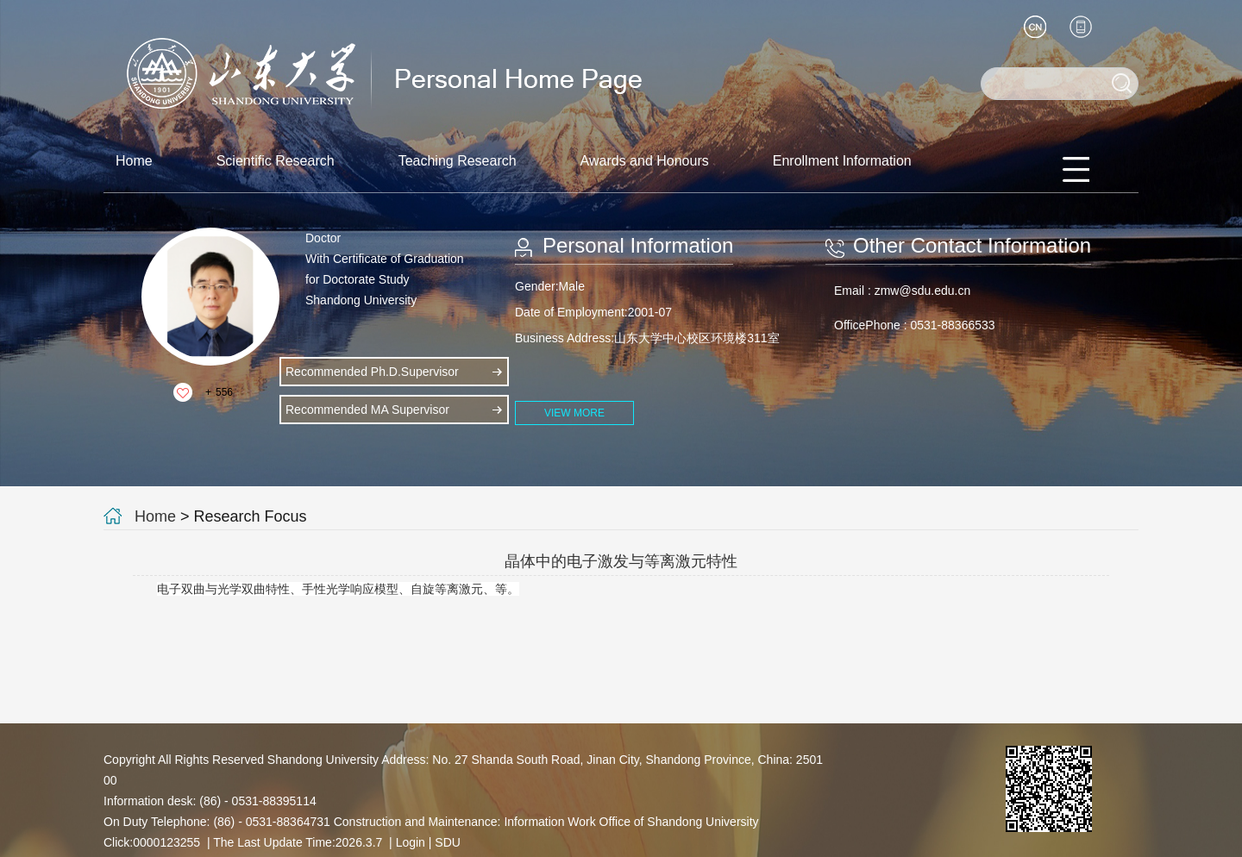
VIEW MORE (574, 413)
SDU (448, 842)
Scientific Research (275, 160)
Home (134, 160)
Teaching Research (457, 160)
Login (410, 842)
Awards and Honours (644, 160)
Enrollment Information (842, 160)
